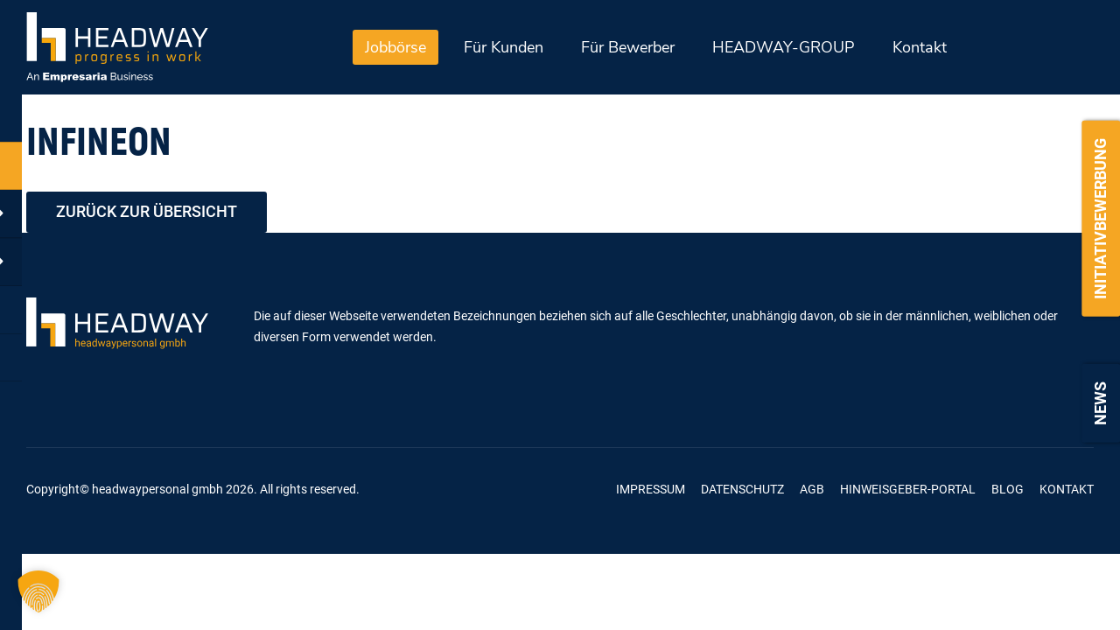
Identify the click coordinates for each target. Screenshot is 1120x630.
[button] (38, 591)
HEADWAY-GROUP (783, 47)
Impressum (650, 489)
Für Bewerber (628, 47)
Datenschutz (742, 489)
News (1100, 403)
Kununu (585, 489)
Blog (1007, 489)
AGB (812, 489)
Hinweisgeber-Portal (908, 489)
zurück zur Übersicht (146, 212)
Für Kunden (503, 47)
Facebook (452, 489)
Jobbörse (395, 47)
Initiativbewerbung (1100, 218)
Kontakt (919, 47)
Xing (496, 489)
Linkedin (541, 489)
